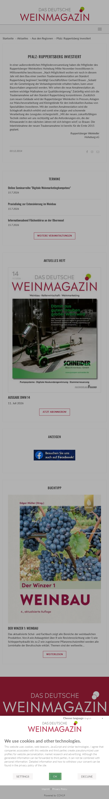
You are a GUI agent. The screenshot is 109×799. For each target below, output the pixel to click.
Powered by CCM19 (54, 795)
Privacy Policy (59, 788)
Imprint (46, 788)
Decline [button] (87, 776)
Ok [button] (55, 776)
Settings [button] (22, 776)
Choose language (73, 718)
